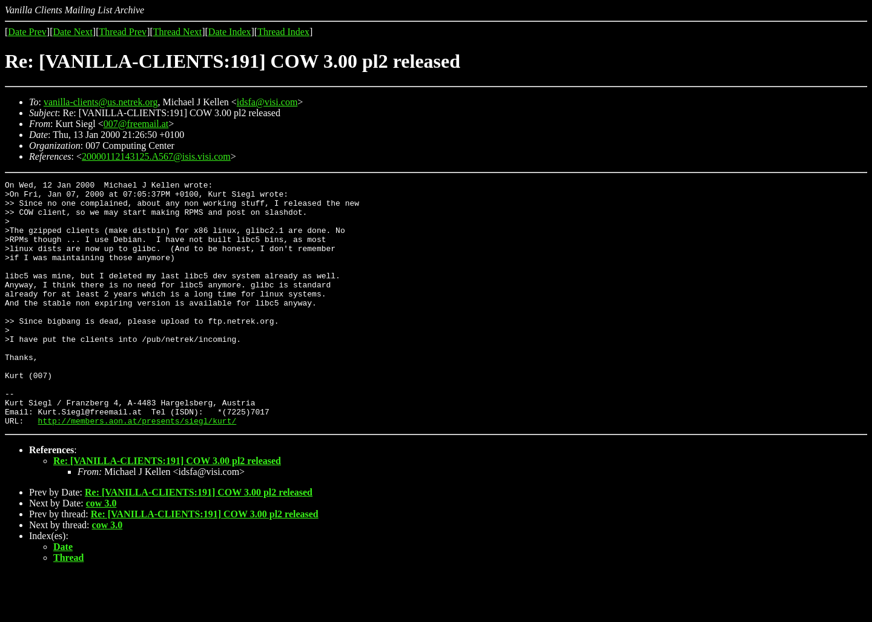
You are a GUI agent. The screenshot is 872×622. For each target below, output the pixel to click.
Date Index (229, 32)
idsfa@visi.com (267, 102)
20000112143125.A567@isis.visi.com (156, 156)
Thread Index (283, 32)
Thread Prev (123, 32)
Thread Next (177, 32)
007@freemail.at (136, 124)
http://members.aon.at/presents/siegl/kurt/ (137, 469)
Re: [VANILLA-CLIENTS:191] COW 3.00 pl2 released (167, 510)
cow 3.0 (101, 552)
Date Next (73, 32)
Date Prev (27, 32)
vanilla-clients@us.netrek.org (101, 102)
